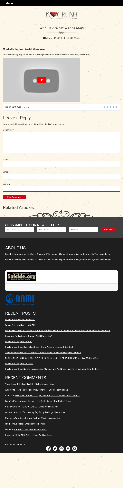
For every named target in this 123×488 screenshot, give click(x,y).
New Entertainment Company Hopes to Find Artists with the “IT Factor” (47, 395)
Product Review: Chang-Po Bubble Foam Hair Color (47, 390)
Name (6, 159)
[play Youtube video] (41, 80)
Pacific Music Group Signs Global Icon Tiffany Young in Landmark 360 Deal (39, 347)
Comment (8, 130)
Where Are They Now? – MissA (19, 363)
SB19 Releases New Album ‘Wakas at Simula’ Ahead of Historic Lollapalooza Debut (43, 352)
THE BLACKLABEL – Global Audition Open (36, 384)
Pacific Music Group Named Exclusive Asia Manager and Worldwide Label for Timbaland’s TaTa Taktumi (52, 369)
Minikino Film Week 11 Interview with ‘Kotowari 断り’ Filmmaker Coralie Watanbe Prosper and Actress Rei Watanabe (57, 330)
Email (6, 172)
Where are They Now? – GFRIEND (20, 319)
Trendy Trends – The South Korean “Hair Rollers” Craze (46, 401)
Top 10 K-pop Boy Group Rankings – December (43, 412)
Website (6, 184)
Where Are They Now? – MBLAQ (20, 325)
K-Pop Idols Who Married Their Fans (30, 424)
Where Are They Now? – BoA (18, 341)
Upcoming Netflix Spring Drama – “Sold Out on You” (28, 336)
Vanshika (9, 384)
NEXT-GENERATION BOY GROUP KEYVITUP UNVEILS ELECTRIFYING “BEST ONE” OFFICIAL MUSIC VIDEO (51, 358)
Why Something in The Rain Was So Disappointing (37, 418)
